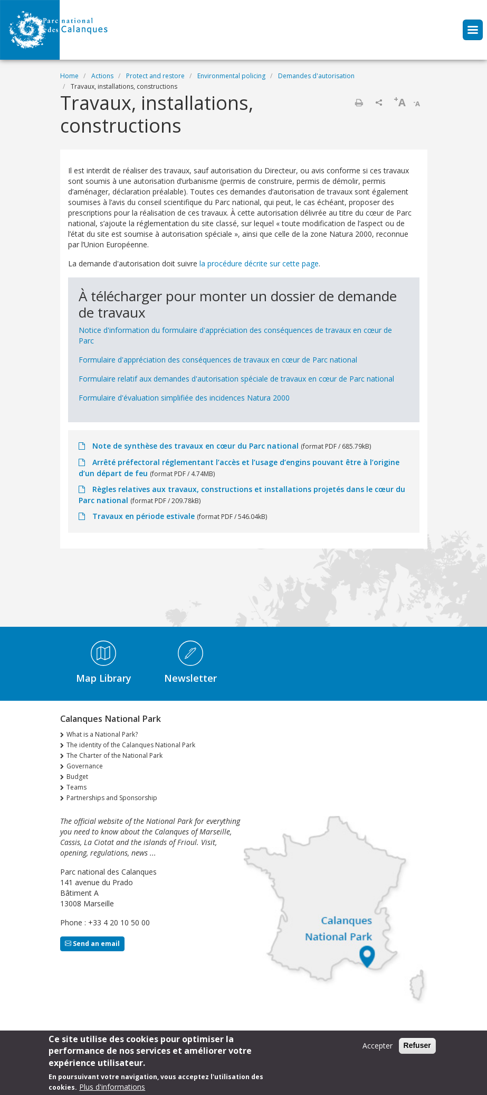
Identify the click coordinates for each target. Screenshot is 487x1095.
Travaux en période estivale (143, 516)
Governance (84, 766)
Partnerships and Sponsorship (111, 797)
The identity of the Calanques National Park (130, 744)
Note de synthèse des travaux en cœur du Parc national (195, 446)
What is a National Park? (102, 734)
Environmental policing (231, 75)
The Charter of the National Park (114, 755)
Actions (102, 75)
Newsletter (190, 678)
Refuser (417, 1050)
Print (359, 102)
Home (69, 75)
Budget (77, 776)
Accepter (377, 1050)
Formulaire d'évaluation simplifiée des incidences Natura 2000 (184, 398)
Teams (76, 787)
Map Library (103, 678)
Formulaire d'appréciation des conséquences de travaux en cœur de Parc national (218, 360)
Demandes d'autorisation (316, 75)
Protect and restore (155, 75)
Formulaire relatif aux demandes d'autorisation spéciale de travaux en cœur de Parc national (236, 379)
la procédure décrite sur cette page (259, 263)
